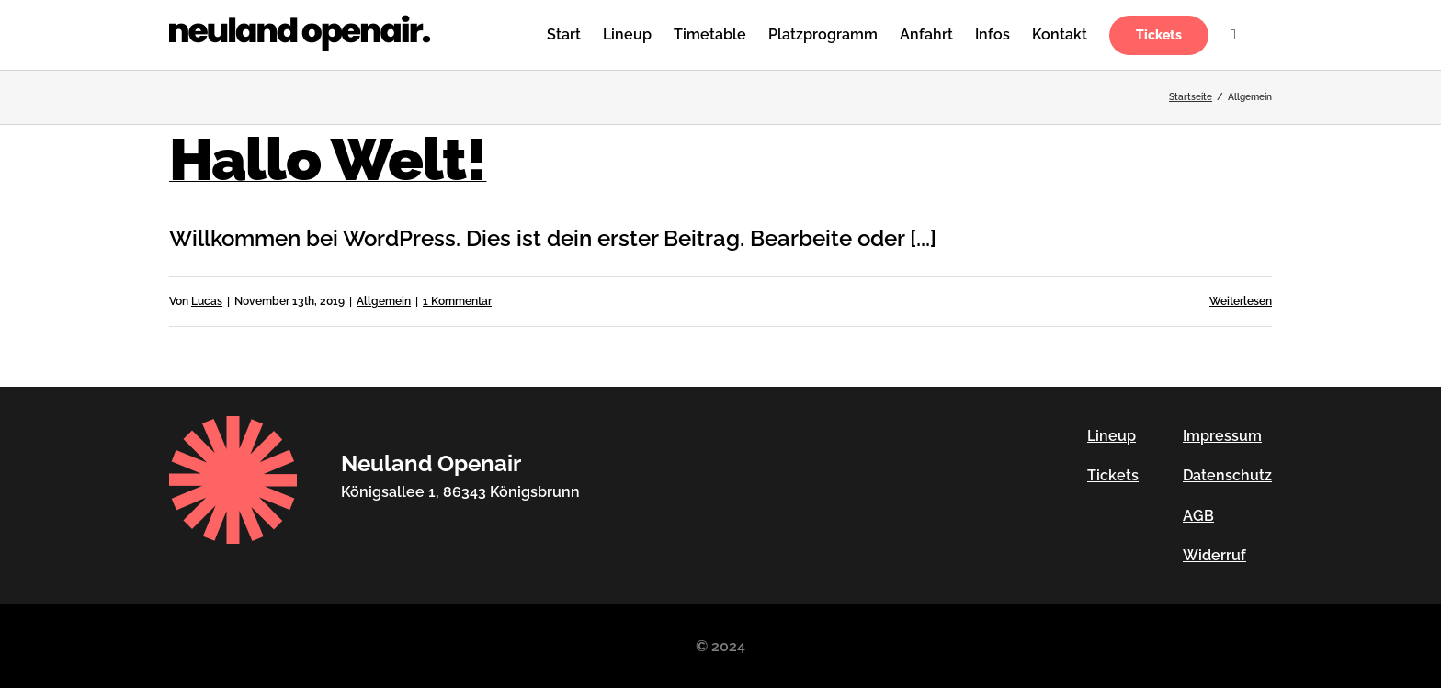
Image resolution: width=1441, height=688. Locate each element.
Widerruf (1214, 555)
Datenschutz (1227, 475)
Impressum (1222, 436)
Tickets (1113, 475)
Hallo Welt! (327, 159)
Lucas (206, 301)
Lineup (1111, 436)
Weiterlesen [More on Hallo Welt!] (1240, 301)
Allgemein (384, 301)
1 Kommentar (457, 301)
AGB (1198, 515)
